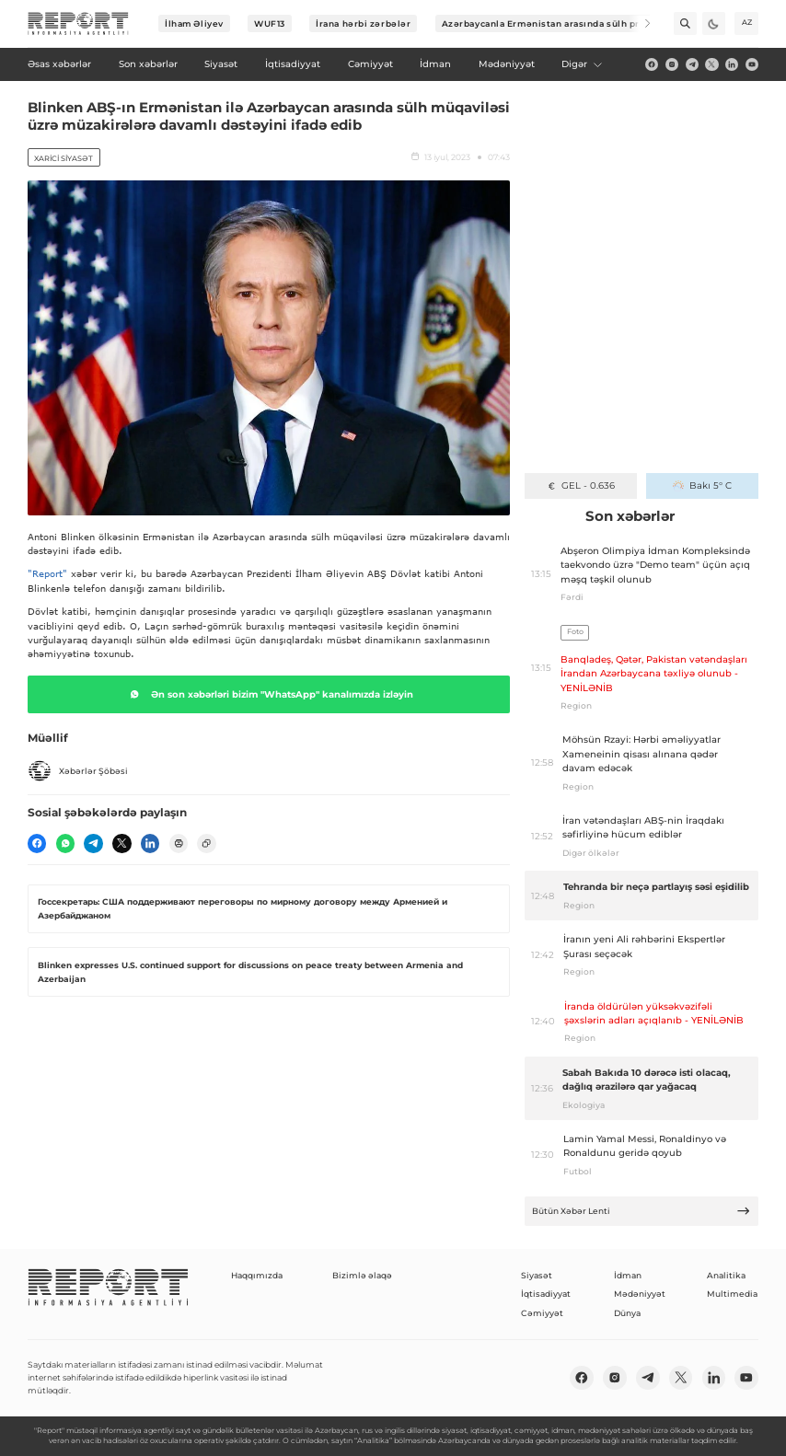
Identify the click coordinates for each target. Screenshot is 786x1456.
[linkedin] (731, 64)
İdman (628, 1275)
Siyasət (536, 1275)
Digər (582, 64)
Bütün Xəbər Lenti (641, 1211)
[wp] (65, 843)
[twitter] (711, 64)
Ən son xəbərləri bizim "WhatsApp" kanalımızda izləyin (269, 694)
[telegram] (692, 64)
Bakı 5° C (702, 485)
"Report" (47, 573)
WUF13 (269, 23)
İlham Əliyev (194, 23)
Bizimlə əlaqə (362, 1275)
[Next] (639, 23)
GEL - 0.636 (580, 485)
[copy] (206, 843)
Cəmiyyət (542, 1313)
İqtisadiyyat (546, 1293)
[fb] (651, 64)
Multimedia (732, 1293)
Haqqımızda (257, 1275)
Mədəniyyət (639, 1293)
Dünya (627, 1313)
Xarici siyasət (63, 158)
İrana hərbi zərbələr (363, 23)
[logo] (78, 24)
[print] (178, 843)
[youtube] (752, 64)
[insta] (671, 64)
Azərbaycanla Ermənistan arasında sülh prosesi (553, 23)
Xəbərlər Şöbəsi (78, 771)
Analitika (726, 1275)
